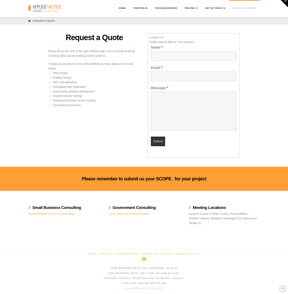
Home (92, 254)
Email (156, 68)
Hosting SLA (155, 288)
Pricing (146, 254)
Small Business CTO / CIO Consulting (51, 213)
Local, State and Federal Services (128, 213)
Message (159, 88)
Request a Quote (187, 254)
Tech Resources (127, 254)
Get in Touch (164, 254)
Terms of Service (135, 288)
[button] (284, 3)
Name (157, 47)
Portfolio (105, 254)
